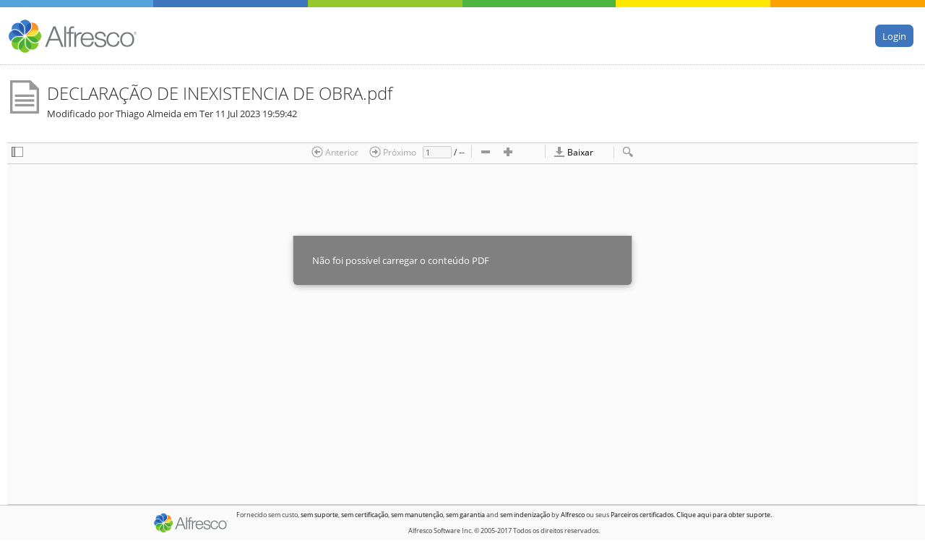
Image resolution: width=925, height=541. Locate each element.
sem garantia (465, 514)
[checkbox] (17, 153)
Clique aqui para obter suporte (723, 514)
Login (894, 35)
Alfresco (573, 514)
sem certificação (364, 514)
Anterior (334, 152)
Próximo (392, 152)
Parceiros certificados (642, 514)
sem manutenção (417, 514)
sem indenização (525, 514)
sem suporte (319, 514)
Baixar (573, 152)
